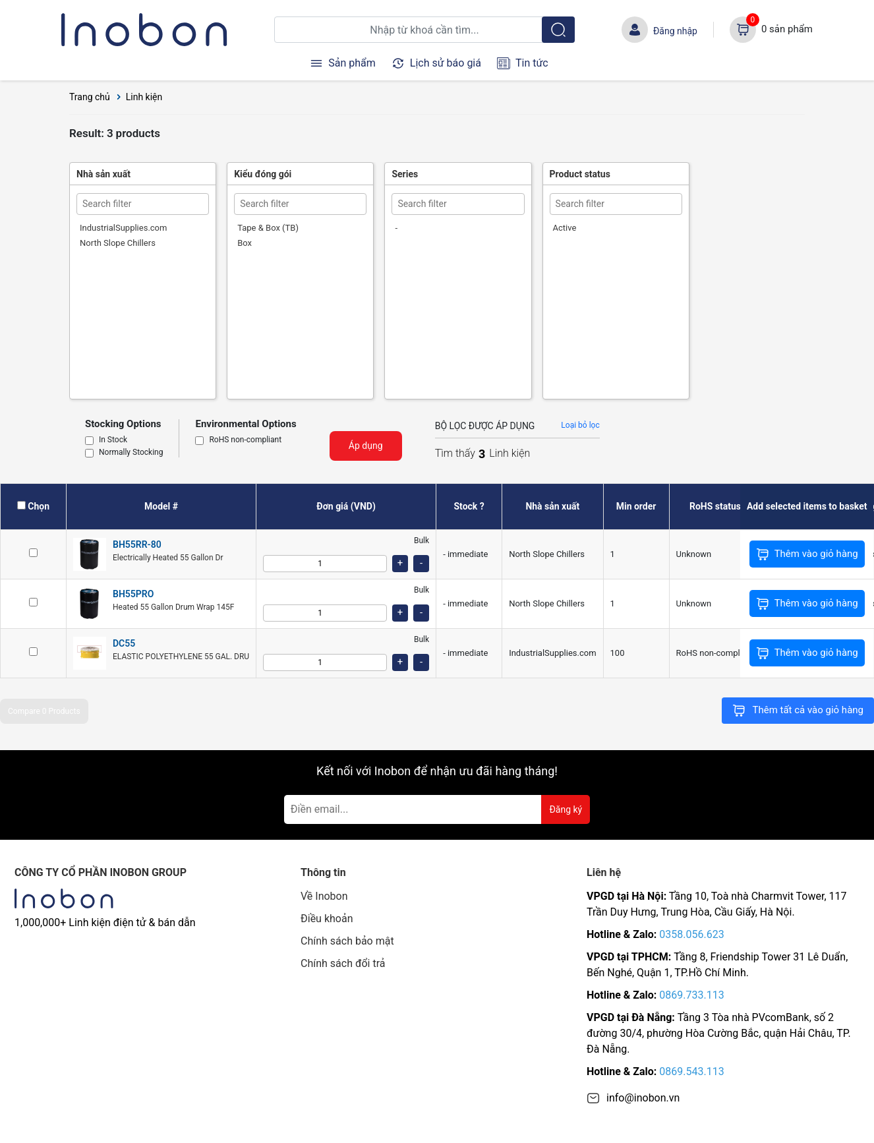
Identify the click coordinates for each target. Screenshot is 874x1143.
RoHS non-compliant (245, 440)
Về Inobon (324, 896)
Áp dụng (366, 445)
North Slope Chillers (118, 243)
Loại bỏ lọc (580, 425)
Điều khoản (327, 918)
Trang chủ (89, 97)
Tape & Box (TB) (268, 228)
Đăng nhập (675, 31)
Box (244, 243)
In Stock (113, 440)
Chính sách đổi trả (343, 963)
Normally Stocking (131, 453)
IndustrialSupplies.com (123, 228)
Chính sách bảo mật (347, 941)
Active (565, 228)
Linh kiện (144, 97)
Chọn (38, 506)
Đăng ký (565, 809)
